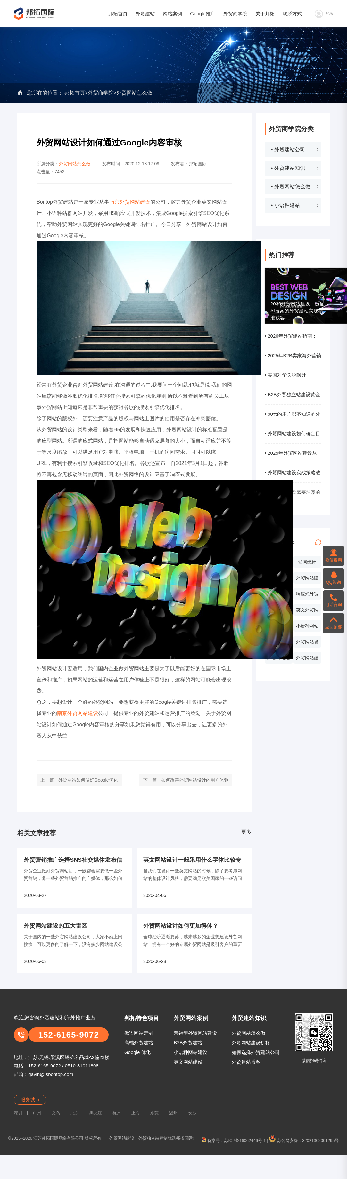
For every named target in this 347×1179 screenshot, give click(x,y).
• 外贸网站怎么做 (290, 186)
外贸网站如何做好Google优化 (88, 779)
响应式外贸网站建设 (307, 595)
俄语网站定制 (138, 1033)
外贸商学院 (235, 13)
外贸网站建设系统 (307, 659)
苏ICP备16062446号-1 (245, 1140)
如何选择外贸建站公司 (256, 1052)
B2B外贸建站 (188, 1042)
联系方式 (292, 13)
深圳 (18, 1113)
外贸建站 (145, 13)
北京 (74, 1113)
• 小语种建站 (285, 205)
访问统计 (307, 561)
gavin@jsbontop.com (50, 1074)
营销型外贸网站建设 (195, 1033)
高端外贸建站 (138, 1042)
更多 (246, 832)
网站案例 (172, 13)
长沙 (192, 1113)
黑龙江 (95, 1113)
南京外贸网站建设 (129, 202)
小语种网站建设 (190, 1052)
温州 (173, 1113)
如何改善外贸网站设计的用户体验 (194, 779)
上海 (135, 1113)
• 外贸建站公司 (288, 149)
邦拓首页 (118, 13)
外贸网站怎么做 (134, 93)
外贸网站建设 (307, 579)
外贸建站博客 (246, 1062)
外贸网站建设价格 (251, 1042)
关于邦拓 (265, 13)
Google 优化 (137, 1052)
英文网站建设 (188, 1062)
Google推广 (202, 13)
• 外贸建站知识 (288, 168)
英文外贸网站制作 (307, 611)
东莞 (154, 1113)
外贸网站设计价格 (307, 643)
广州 (37, 1113)
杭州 (116, 1113)
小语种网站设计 (307, 627)
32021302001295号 (320, 1140)
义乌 (56, 1113)
